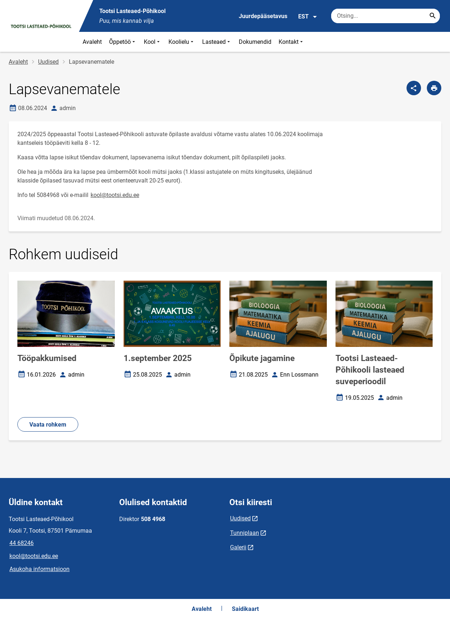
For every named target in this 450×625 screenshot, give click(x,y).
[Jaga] (414, 88)
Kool (152, 41)
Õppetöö (123, 41)
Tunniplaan (244, 532)
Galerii (238, 547)
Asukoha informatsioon (39, 569)
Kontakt (291, 41)
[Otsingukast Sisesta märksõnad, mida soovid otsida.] (385, 16)
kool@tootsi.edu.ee (115, 195)
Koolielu (181, 41)
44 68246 (21, 543)
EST (307, 16)
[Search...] (432, 16)
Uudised (48, 61)
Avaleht (92, 41)
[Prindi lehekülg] (434, 88)
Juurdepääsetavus (263, 16)
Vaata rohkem (47, 424)
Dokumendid (255, 41)
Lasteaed (217, 41)
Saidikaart (245, 608)
